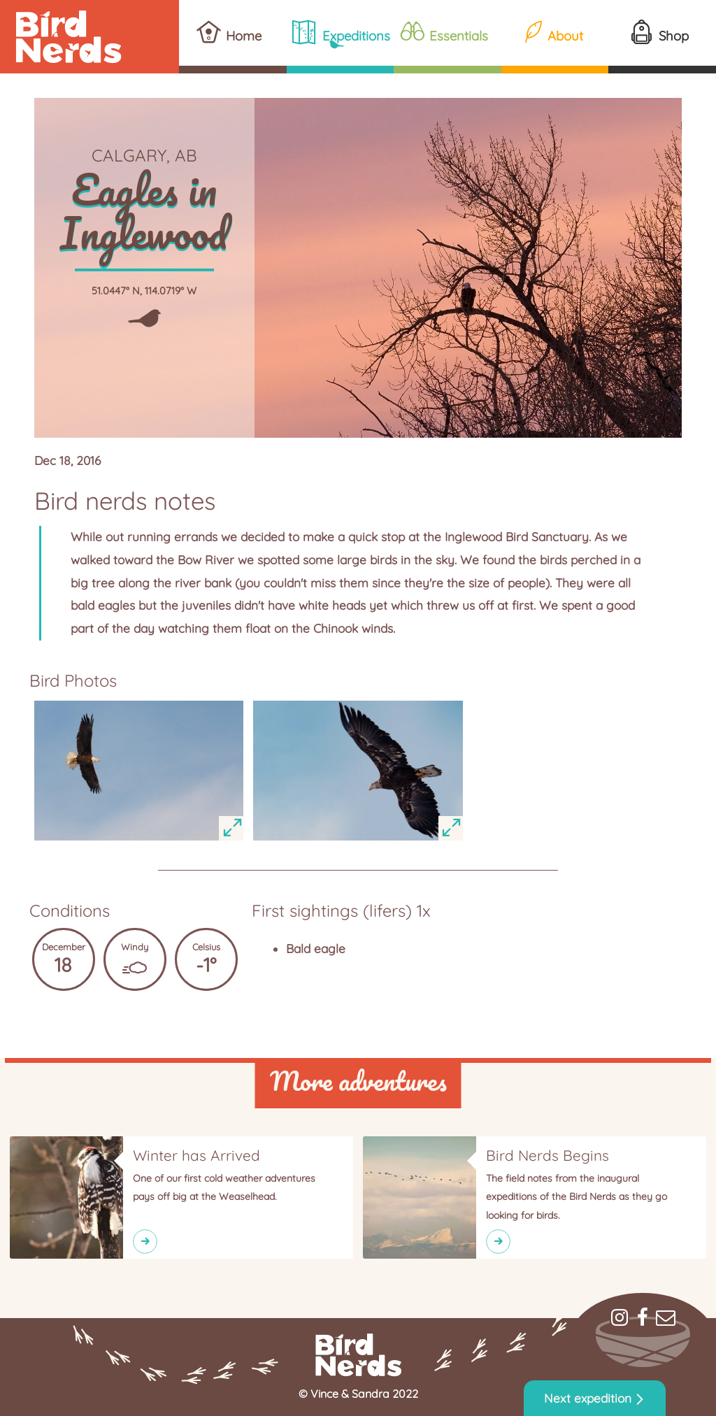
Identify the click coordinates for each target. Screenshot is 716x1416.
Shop (674, 35)
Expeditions (356, 35)
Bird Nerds (89, 36)
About (565, 35)
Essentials (458, 35)
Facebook (642, 1317)
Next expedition (587, 1398)
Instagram (619, 1317)
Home (244, 35)
